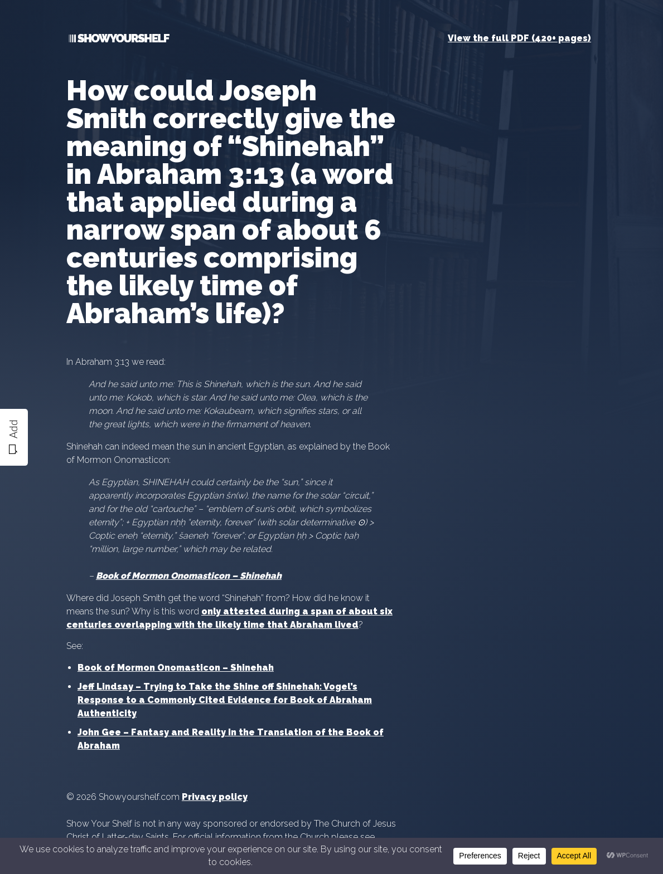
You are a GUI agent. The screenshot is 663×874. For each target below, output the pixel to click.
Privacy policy (215, 797)
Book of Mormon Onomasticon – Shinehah (176, 667)
